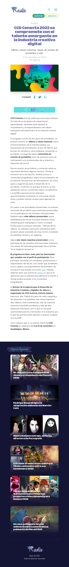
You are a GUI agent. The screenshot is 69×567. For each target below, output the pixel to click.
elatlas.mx (41, 273)
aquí (43, 269)
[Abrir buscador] (49, 9)
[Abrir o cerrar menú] (56, 9)
